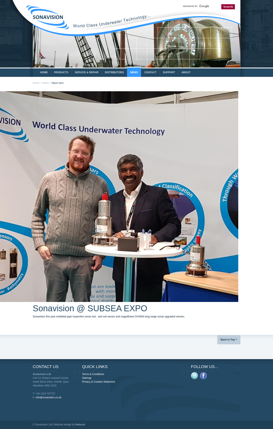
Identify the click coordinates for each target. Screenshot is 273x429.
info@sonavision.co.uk (48, 397)
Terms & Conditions (93, 374)
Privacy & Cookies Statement (98, 381)
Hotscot (80, 424)
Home (36, 83)
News (45, 83)
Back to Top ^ (228, 339)
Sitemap (86, 377)
